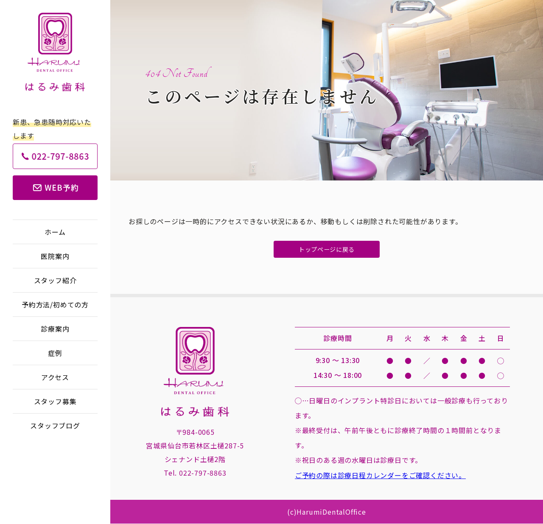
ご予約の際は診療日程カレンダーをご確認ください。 (380, 475)
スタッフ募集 (55, 401)
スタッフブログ (55, 425)
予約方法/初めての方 (55, 304)
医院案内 (55, 256)
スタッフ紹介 (55, 280)
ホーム (55, 232)
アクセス (55, 377)
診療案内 (55, 329)
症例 (55, 353)
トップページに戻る (327, 249)
